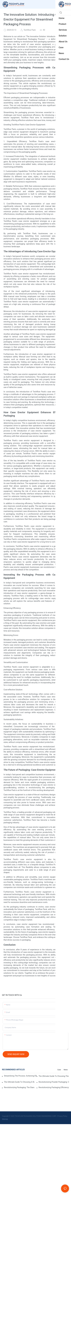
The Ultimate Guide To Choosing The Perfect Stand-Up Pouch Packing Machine (54, 1076)
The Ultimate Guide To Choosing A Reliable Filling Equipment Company (19, 1082)
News (66, 1070)
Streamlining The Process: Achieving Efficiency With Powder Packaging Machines (20, 1076)
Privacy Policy (62, 1116)
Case (59, 1070)
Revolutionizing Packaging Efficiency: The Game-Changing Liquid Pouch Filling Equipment (54, 1087)
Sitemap (5, 1119)
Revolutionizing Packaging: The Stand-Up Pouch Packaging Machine (19, 1087)
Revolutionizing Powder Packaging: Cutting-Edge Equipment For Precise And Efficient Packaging (54, 1082)
